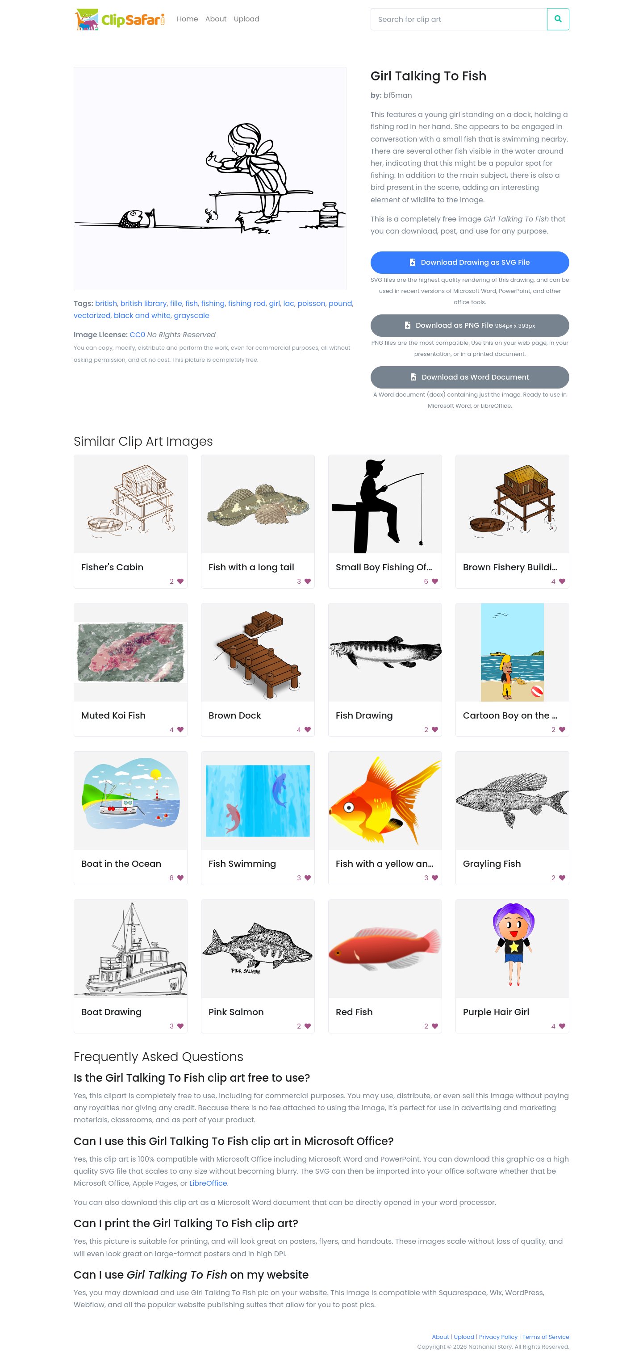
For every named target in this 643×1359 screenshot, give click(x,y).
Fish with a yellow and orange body (415, 863)
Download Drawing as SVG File (470, 262)
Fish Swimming (242, 863)
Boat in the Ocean (121, 863)
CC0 (138, 335)
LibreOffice (208, 1183)
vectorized (92, 315)
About (216, 19)
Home (187, 19)
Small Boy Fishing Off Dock (395, 567)
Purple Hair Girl (496, 1012)
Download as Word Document (470, 377)
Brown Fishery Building (513, 567)
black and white (142, 315)
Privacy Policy (498, 1337)
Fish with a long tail (251, 567)
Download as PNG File (470, 325)
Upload (246, 19)
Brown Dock (235, 715)
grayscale (191, 315)
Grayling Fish (492, 863)
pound (340, 303)
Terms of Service (545, 1337)
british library (144, 303)
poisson (311, 303)
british (106, 303)
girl (274, 303)
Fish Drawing (364, 715)
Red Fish (354, 1012)
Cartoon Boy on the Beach (521, 715)
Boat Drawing (111, 1012)
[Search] (459, 19)
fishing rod (247, 303)
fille (176, 303)
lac (289, 303)
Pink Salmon (236, 1012)
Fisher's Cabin (112, 567)
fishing (213, 303)
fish (191, 303)
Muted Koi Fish (113, 715)
